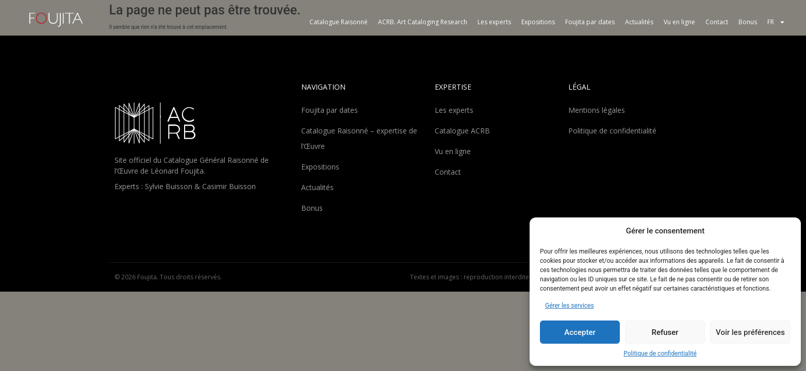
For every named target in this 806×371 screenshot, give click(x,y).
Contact (716, 22)
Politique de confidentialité (660, 353)
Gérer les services (569, 305)
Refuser (664, 332)
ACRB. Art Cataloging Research (422, 22)
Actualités (639, 22)
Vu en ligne (679, 22)
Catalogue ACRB (462, 131)
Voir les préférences (750, 332)
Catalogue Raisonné (338, 22)
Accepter (579, 332)
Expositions (538, 22)
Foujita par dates (590, 22)
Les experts (494, 22)
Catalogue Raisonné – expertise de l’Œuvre (359, 138)
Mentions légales (596, 110)
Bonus (747, 22)
